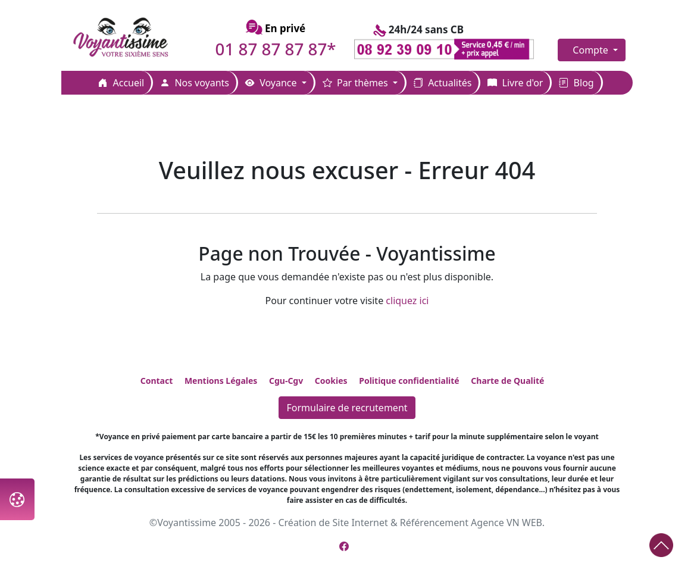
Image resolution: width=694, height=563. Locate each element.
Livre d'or (515, 82)
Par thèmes (356, 82)
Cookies (331, 380)
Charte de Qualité (507, 380)
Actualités (442, 82)
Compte (592, 50)
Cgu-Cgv (286, 380)
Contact (156, 380)
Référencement (434, 522)
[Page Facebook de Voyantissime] (344, 546)
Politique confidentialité (409, 380)
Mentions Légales (221, 380)
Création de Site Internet (332, 522)
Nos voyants (194, 82)
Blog (576, 82)
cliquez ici (407, 300)
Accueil (121, 82)
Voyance (272, 82)
